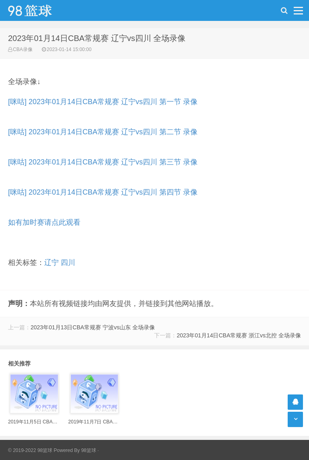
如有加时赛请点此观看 (44, 222)
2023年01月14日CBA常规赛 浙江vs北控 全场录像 (239, 335)
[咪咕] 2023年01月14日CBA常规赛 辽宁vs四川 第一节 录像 (103, 102)
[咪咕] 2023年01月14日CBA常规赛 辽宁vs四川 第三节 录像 (103, 162)
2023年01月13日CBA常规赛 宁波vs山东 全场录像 (93, 327)
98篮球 (88, 450)
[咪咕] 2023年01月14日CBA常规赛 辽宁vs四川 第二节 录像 (103, 132)
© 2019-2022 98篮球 (30, 450)
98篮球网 (40, 10)
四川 (68, 263)
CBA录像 (23, 49)
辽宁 (51, 263)
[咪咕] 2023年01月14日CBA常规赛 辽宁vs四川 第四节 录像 (103, 192)
